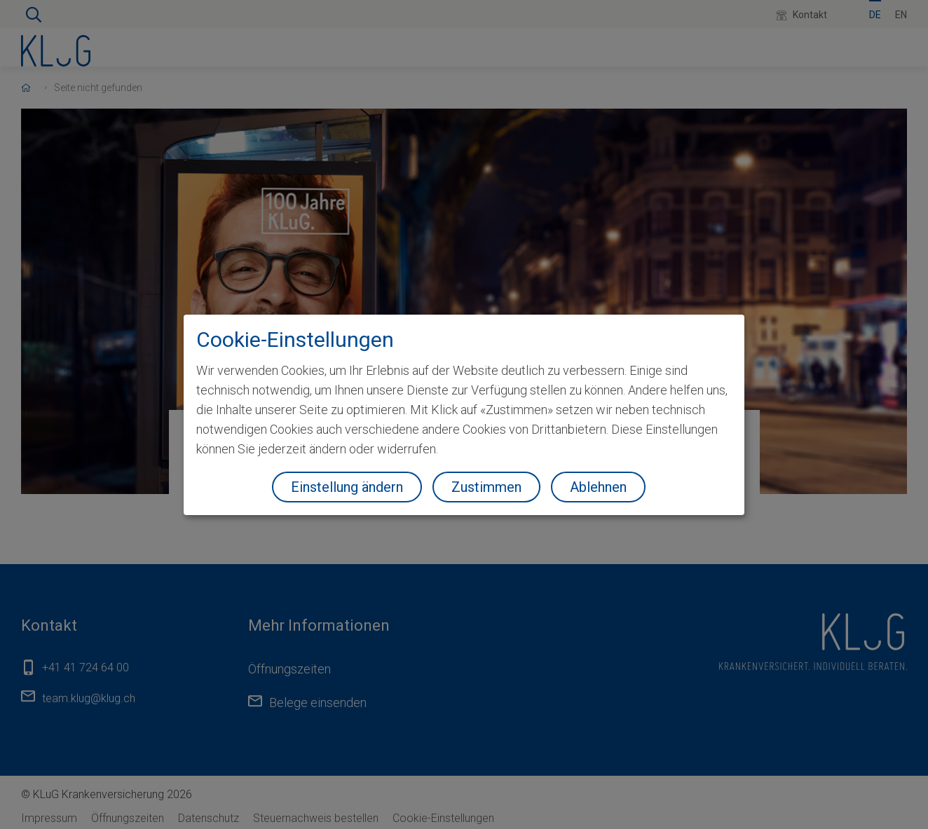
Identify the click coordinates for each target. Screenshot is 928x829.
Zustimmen (486, 487)
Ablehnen (598, 487)
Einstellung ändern (347, 487)
